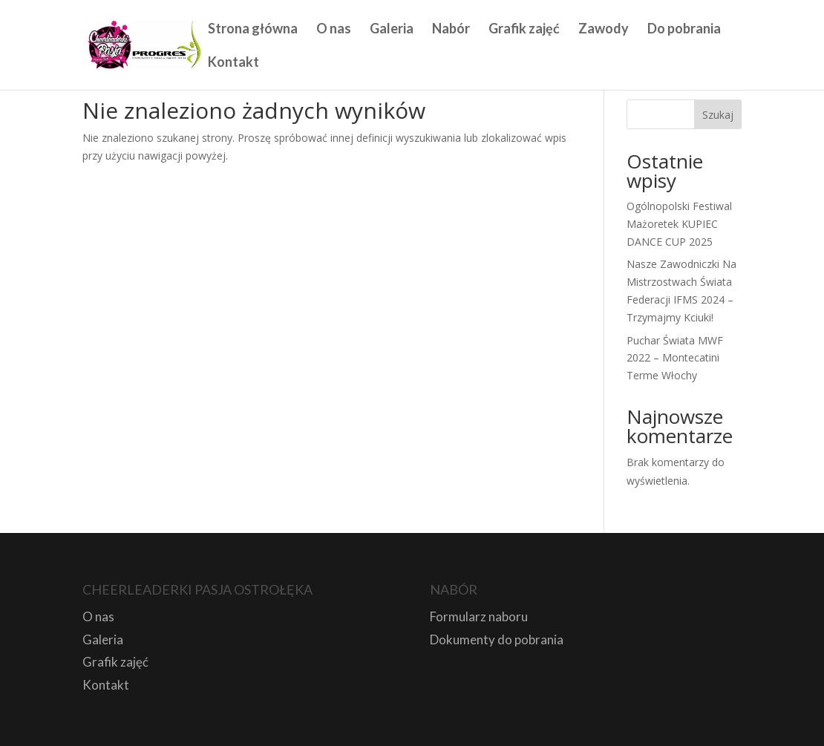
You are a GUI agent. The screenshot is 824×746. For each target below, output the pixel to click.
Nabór (451, 29)
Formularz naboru (479, 616)
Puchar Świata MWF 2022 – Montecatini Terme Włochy (675, 358)
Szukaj (717, 115)
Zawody (603, 29)
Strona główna (253, 29)
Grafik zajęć (524, 29)
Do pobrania (684, 29)
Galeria (391, 29)
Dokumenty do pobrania (496, 639)
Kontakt (233, 63)
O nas (333, 29)
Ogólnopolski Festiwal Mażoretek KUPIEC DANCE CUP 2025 (679, 224)
